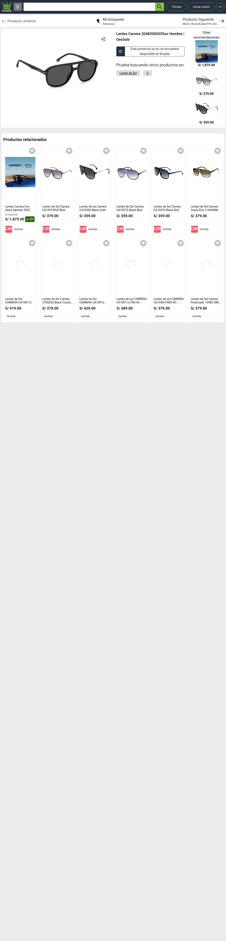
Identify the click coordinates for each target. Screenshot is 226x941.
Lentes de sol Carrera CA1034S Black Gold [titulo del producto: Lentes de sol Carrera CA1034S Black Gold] (92, 208)
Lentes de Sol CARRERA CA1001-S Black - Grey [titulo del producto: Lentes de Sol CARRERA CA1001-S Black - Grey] (19, 302)
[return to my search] (109, 21)
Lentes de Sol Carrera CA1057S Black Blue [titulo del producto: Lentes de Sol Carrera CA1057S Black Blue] (130, 208)
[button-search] (159, 7)
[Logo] (7, 7)
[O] (147, 73)
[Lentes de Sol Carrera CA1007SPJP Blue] (206, 83)
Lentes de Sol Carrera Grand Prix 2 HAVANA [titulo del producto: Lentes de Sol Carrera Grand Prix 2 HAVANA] (204, 208)
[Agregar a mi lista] (32, 151)
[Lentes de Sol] (128, 73)
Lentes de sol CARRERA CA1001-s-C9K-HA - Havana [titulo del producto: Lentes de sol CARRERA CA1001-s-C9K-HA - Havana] (132, 302)
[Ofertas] (89, 7)
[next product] (204, 21)
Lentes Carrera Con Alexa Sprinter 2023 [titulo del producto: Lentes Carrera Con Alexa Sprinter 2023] (17, 208)
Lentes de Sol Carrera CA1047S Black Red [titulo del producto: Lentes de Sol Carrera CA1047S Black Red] (167, 208)
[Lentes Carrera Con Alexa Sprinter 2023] (206, 54)
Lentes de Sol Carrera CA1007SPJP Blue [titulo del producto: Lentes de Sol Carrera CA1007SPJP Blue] (56, 208)
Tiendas (176, 6)
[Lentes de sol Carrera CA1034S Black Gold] (206, 111)
